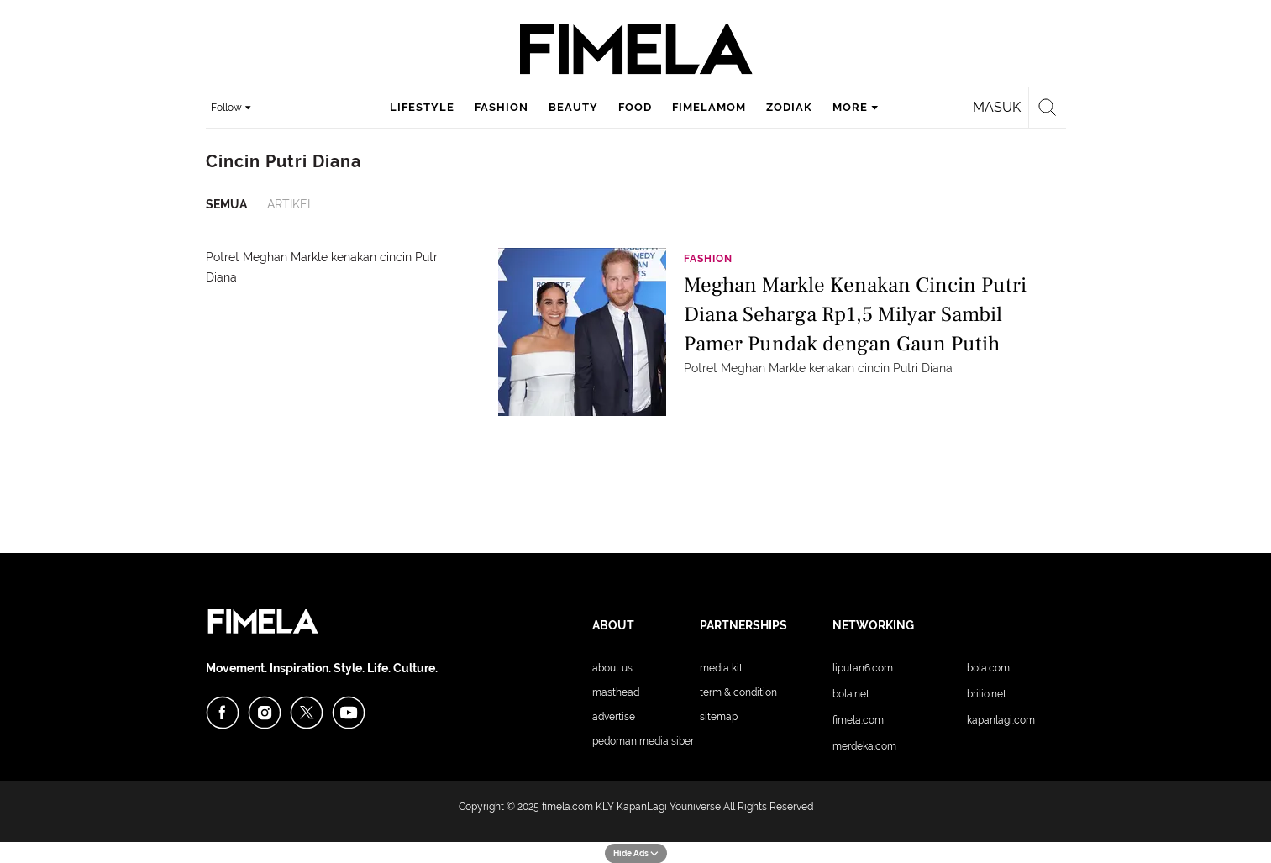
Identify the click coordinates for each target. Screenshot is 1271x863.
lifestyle (422, 107)
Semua (226, 204)
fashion (501, 107)
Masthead (615, 692)
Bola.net (850, 694)
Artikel (290, 204)
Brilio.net (986, 694)
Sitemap (719, 717)
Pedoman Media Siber (643, 741)
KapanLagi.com (1001, 720)
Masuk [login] (997, 107)
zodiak (789, 107)
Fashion (708, 259)
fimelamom (709, 107)
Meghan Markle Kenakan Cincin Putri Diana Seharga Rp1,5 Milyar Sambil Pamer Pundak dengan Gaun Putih (855, 313)
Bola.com (988, 668)
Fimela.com (858, 720)
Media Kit (721, 668)
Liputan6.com (862, 668)
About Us (612, 668)
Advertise (613, 717)
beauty (573, 107)
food (635, 107)
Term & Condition (738, 692)
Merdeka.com (864, 746)
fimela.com (567, 807)
